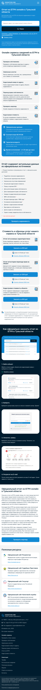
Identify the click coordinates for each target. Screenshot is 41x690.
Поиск (20, 29)
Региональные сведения (8, 662)
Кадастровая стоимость (8, 653)
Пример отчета (8, 37)
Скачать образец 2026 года (21, 256)
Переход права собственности (10, 648)
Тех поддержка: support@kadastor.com (14, 625)
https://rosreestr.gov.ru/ (14, 562)
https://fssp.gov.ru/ (13, 575)
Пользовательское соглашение (10, 684)
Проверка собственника (8, 640)
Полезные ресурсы (7, 665)
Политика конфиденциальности (10, 687)
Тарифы (4, 660)
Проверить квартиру (20, 539)
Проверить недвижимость (20, 221)
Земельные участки (7, 643)
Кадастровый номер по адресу (10, 645)
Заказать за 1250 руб (20, 274)
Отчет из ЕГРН (6, 651)
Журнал (4, 667)
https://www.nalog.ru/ (13, 605)
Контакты (4, 673)
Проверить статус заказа (9, 638)
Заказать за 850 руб (20, 248)
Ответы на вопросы (7, 670)
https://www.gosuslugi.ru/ (15, 588)
